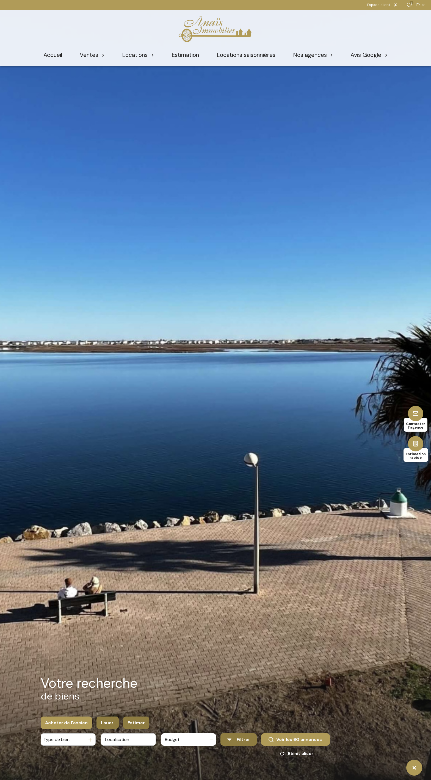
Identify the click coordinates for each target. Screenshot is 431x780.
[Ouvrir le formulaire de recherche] (238, 739)
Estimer (136, 723)
